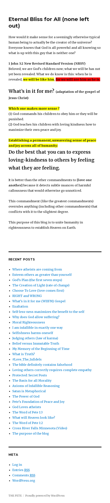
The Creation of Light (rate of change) (40, 285)
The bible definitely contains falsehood (42, 365)
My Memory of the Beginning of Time (40, 349)
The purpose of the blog (30, 433)
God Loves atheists (26, 407)
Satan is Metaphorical (29, 391)
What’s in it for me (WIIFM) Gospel (39, 301)
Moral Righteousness (28, 322)
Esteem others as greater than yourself (42, 275)
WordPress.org (23, 480)
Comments (23, 475)
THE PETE (15, 495)
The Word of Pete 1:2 (27, 423)
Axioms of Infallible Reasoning (36, 386)
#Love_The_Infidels (27, 359)
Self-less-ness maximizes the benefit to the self (48, 312)
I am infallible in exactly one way (37, 327)
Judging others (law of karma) (35, 338)
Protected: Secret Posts (29, 375)
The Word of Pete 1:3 (27, 412)
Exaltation (20, 306)
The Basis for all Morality (31, 380)
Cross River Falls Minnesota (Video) (39, 428)
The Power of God (25, 396)
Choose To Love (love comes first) (38, 290)
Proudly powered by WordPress (45, 495)
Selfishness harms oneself (32, 333)
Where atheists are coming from (37, 269)
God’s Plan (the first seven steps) (37, 280)
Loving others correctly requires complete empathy (52, 370)
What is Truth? (23, 354)
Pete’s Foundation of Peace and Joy (38, 402)
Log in (17, 465)
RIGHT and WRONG (27, 296)
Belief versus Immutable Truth (35, 343)
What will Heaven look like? (33, 417)
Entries (21, 470)
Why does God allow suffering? (35, 317)
